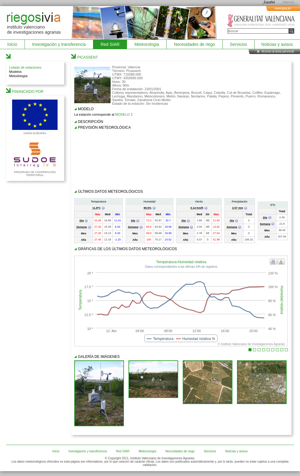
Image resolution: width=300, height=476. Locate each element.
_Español (268, 2)
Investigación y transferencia (59, 44)
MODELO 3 (123, 114)
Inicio (12, 44)
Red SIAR (110, 44)
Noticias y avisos (277, 44)
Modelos (15, 71)
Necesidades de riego (194, 44)
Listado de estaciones (25, 67)
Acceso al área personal (278, 51)
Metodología (18, 76)
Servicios (238, 44)
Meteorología (146, 44)
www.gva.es (283, 8)
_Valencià (287, 2)
